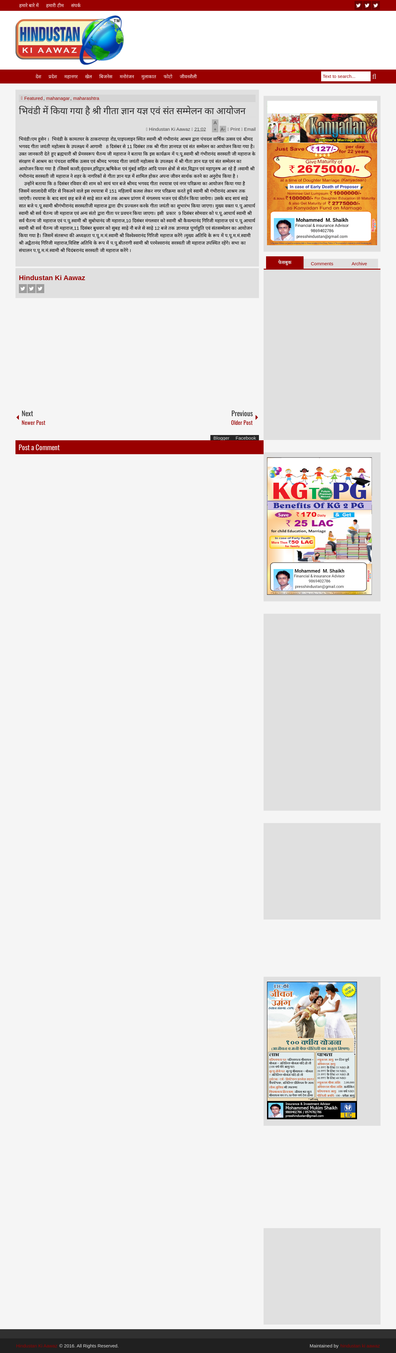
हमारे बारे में (29, 5)
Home (25, 76)
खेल (88, 76)
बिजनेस (105, 76)
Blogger (221, 438)
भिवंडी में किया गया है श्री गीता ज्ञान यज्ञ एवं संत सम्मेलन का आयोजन (132, 110)
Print (233, 129)
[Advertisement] (268, 31)
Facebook (23, 288)
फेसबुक (284, 262)
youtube (359, 5)
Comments (322, 263)
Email (248, 129)
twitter (367, 5)
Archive (359, 263)
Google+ (40, 288)
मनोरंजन (127, 76)
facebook (376, 5)
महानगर (71, 76)
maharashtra (86, 98)
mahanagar (58, 98)
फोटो (168, 76)
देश (38, 76)
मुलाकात (148, 76)
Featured (33, 98)
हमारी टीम (54, 5)
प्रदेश (53, 76)
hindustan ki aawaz (360, 1345)
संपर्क (76, 5)
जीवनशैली (188, 76)
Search (376, 76)
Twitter (32, 288)
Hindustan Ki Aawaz (170, 129)
